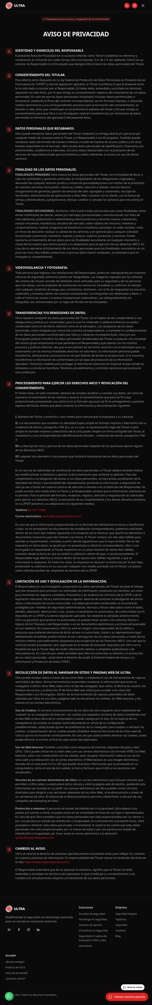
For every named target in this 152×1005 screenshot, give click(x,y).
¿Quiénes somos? (15, 978)
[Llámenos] (127, 5)
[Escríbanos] (134, 5)
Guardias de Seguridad (92, 913)
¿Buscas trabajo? (15, 961)
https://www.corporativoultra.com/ (47, 862)
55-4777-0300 (37, 510)
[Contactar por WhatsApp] (9, 996)
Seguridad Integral (126, 913)
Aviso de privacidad (17, 973)
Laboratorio (85, 945)
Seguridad (121, 925)
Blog (118, 936)
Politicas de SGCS (15, 967)
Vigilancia (120, 919)
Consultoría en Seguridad (93, 930)
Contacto (120, 930)
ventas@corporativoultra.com (61, 516)
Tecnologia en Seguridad (93, 919)
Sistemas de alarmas (90, 925)
